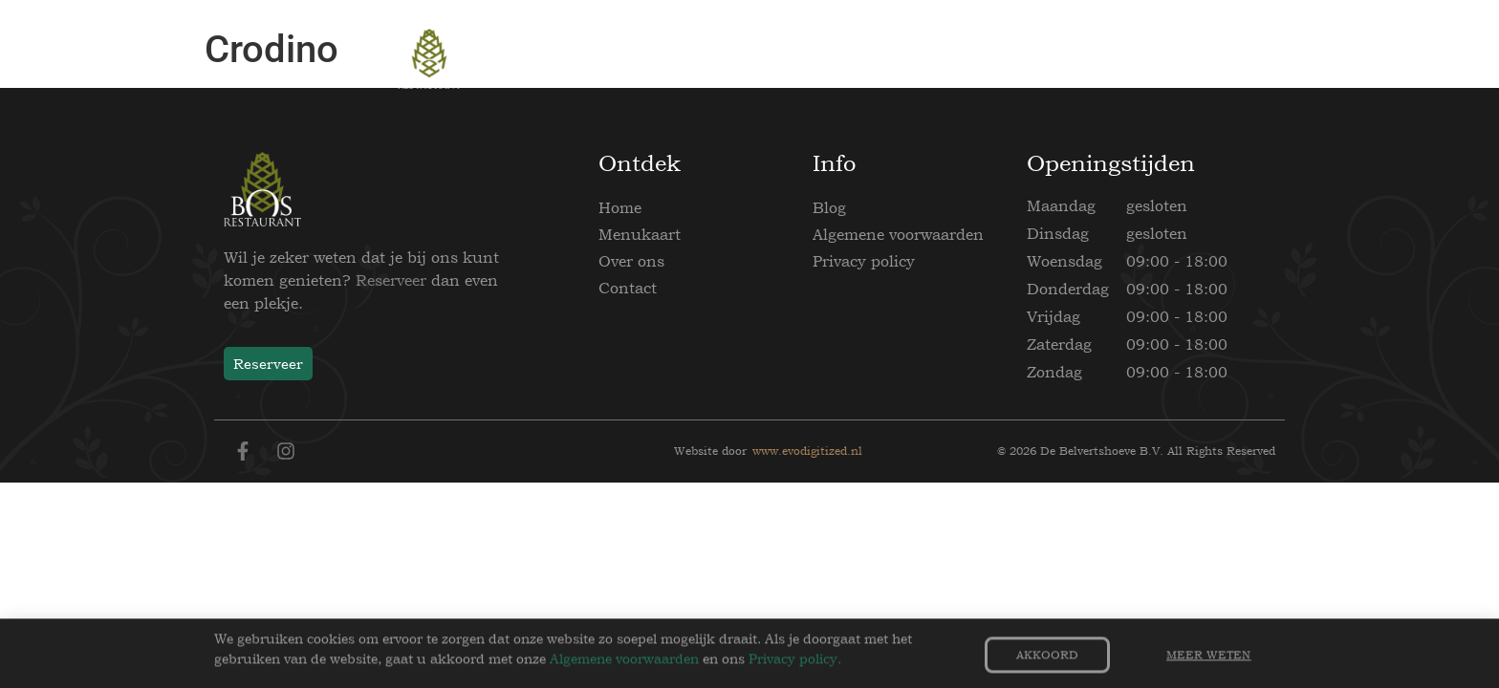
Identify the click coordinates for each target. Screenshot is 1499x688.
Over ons (631, 260)
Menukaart (639, 234)
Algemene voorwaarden (898, 234)
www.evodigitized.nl (807, 451)
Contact (627, 287)
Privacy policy (864, 260)
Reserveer (391, 280)
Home (619, 207)
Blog (829, 207)
